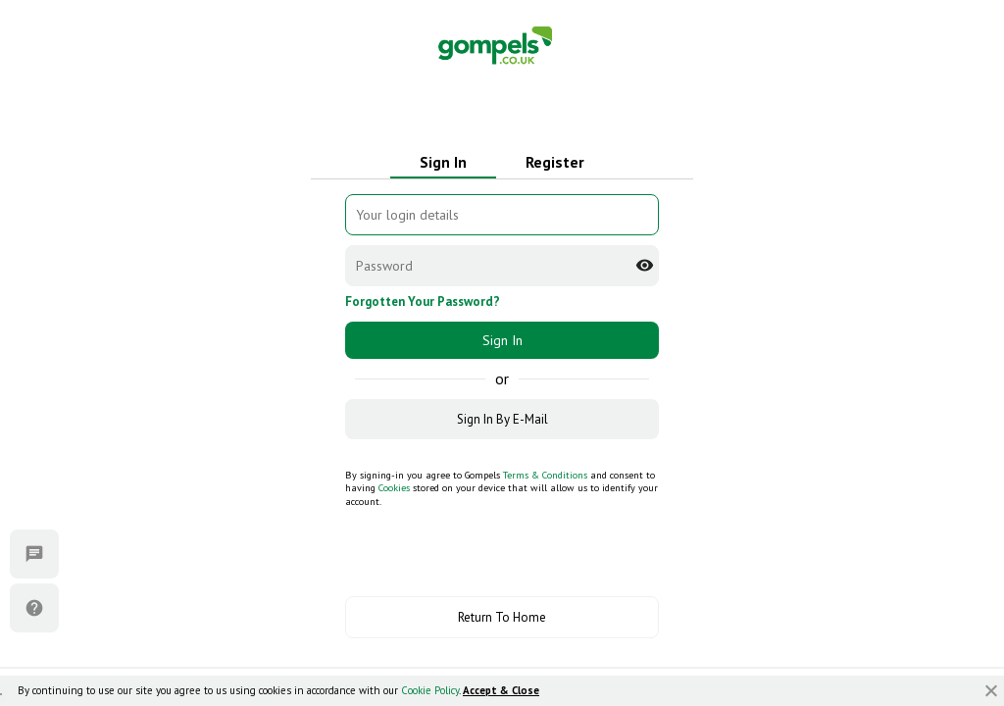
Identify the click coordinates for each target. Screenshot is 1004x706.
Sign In (443, 162)
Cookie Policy (430, 690)
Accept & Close (501, 690)
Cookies (394, 487)
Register (555, 162)
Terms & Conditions (545, 475)
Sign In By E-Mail (502, 419)
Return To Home (502, 617)
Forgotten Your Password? (422, 301)
